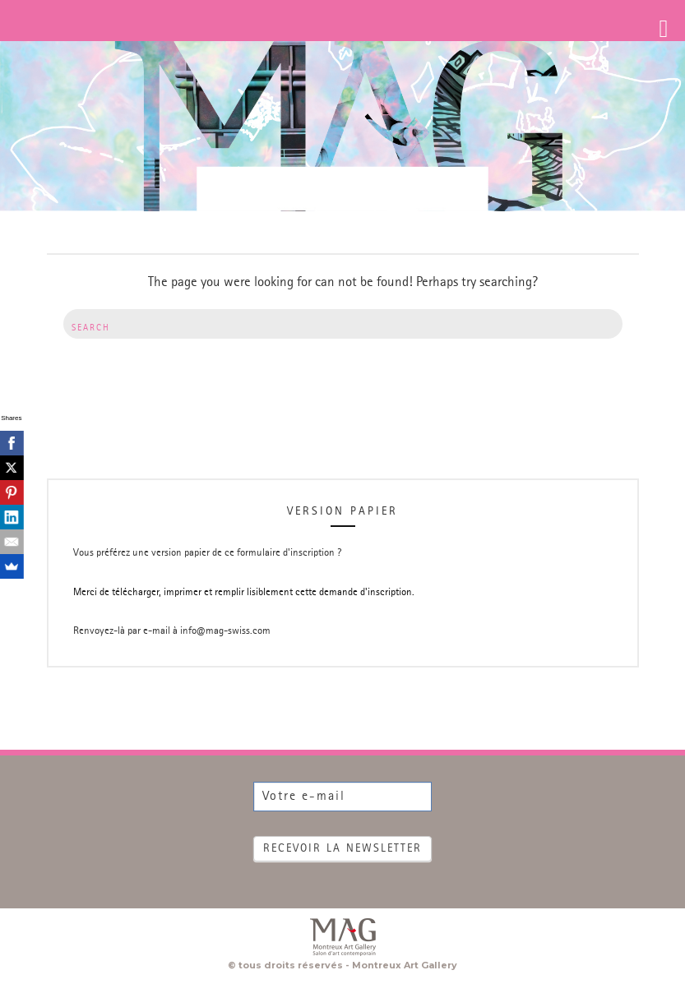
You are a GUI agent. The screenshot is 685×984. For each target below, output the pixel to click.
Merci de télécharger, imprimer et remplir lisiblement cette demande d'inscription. (243, 592)
